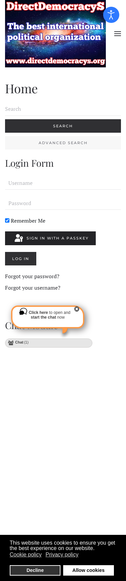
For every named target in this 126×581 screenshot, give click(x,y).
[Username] (63, 183)
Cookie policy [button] (26, 554)
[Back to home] (56, 33)
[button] (117, 33)
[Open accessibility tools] (111, 15)
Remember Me (25, 220)
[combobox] (63, 109)
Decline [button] (35, 570)
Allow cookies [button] (88, 570)
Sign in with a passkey (51, 238)
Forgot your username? (32, 287)
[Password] (63, 203)
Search (63, 126)
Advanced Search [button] (63, 142)
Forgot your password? (32, 276)
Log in (20, 258)
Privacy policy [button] (62, 554)
